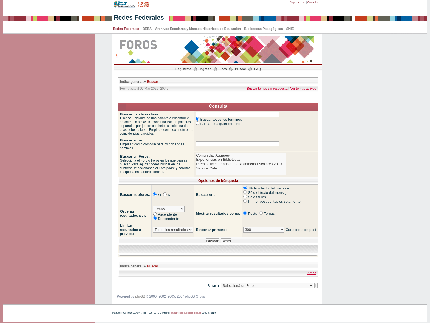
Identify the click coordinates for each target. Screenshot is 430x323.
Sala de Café (240, 168)
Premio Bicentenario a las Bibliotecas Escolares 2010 (240, 164)
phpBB (140, 296)
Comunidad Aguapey (240, 155)
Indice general (131, 82)
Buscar (240, 69)
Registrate (183, 69)
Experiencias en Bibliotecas (240, 159)
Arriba (311, 273)
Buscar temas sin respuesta (267, 88)
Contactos (312, 2)
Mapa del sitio (297, 2)
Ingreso (205, 69)
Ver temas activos (303, 88)
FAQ (257, 69)
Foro (223, 69)
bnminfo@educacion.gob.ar (186, 312)
